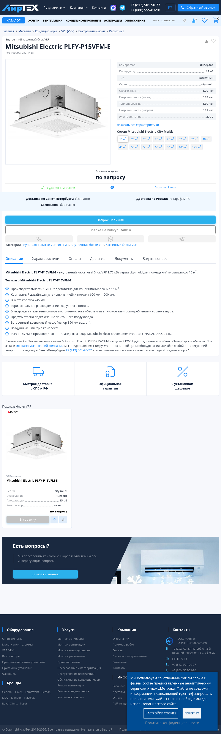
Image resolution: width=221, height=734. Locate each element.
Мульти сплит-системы (17, 644)
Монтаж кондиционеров (73, 650)
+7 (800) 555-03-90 (145, 10)
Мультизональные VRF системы (45, 245)
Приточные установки (17, 668)
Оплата (117, 698)
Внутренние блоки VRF (87, 245)
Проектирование (68, 662)
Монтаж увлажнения (71, 656)
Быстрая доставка (37, 384)
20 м (134, 139)
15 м (122, 139)
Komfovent (32, 692)
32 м (182, 139)
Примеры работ (123, 644)
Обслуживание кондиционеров (78, 679)
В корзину (28, 519)
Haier (18, 692)
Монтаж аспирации (70, 639)
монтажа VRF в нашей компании (40, 346)
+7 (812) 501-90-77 (145, 5)
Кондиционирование (83, 20)
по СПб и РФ (38, 388)
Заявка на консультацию (110, 230)
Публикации (121, 703)
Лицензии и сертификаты (130, 656)
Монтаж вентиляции (71, 644)
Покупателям (53, 7)
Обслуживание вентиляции (76, 674)
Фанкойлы (9, 674)
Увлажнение (135, 20)
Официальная (110, 384)
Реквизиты (120, 662)
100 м (183, 147)
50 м (134, 147)
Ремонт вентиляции (70, 685)
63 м (158, 147)
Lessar (46, 692)
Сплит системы (12, 639)
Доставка (119, 692)
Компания (77, 7)
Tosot (23, 703)
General (7, 692)
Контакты (99, 7)
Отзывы (118, 650)
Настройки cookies (160, 713)
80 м (170, 147)
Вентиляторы (11, 656)
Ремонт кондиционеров (73, 691)
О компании (121, 639)
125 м (196, 147)
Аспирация (113, 20)
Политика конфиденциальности (172, 722)
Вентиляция (52, 20)
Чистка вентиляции (70, 697)
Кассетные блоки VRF (121, 245)
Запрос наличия (110, 220)
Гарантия (119, 686)
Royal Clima (9, 703)
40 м (206, 139)
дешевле (182, 388)
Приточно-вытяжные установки (23, 662)
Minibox (16, 698)
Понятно (192, 713)
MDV (5, 698)
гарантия (110, 388)
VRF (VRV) (8, 650)
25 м (158, 139)
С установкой (182, 384)
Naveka (29, 698)
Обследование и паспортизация (79, 668)
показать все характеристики (138, 125)
